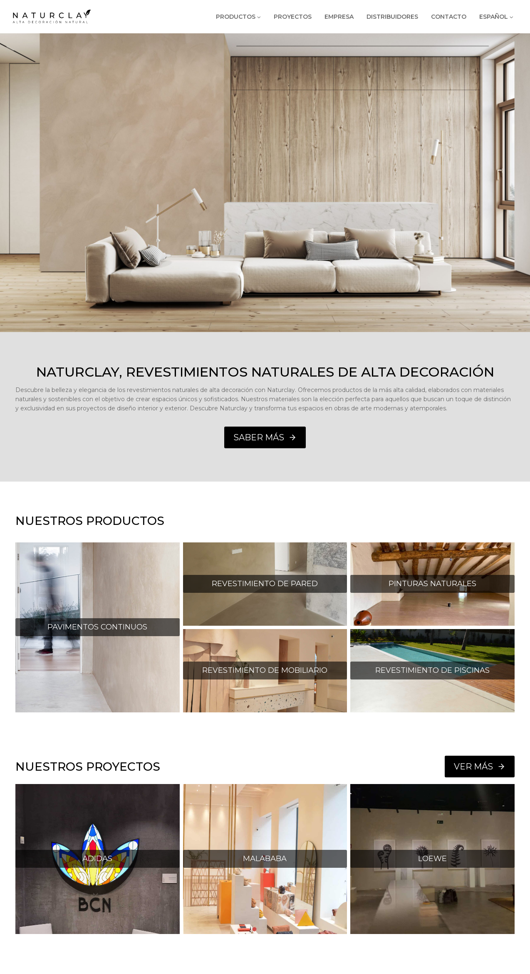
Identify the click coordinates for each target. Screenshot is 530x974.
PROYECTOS (293, 16)
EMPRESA (339, 16)
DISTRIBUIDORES (392, 16)
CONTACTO (448, 16)
